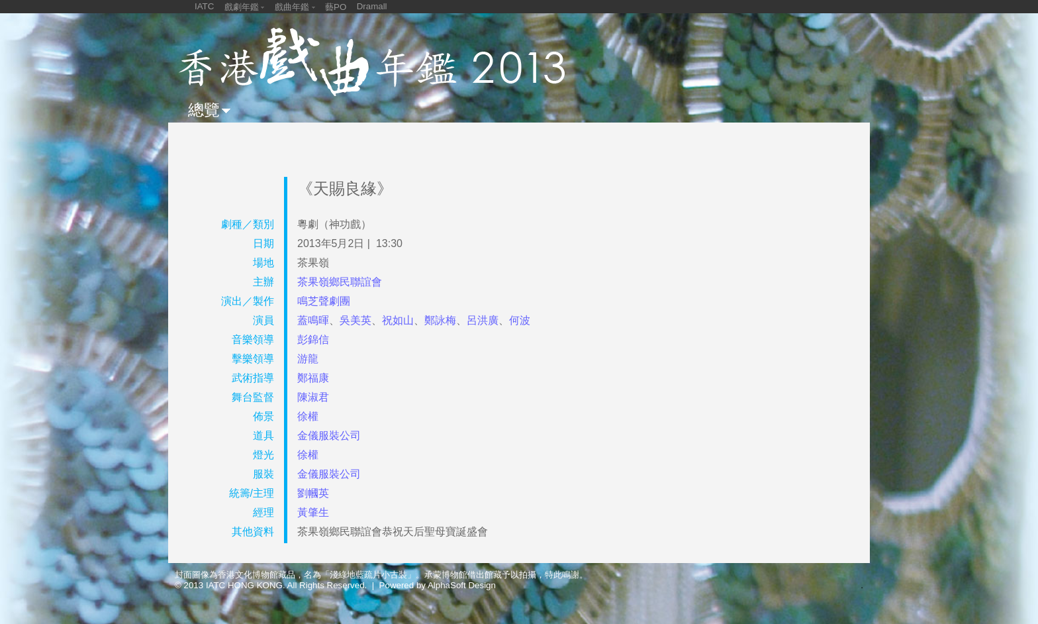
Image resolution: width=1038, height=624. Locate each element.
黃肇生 (313, 512)
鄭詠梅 (440, 320)
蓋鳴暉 (313, 320)
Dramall (372, 6)
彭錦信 (313, 339)
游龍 (307, 358)
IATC (204, 6)
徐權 (307, 416)
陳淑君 (313, 397)
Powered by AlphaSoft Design (437, 585)
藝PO (335, 7)
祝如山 (398, 320)
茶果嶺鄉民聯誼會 (339, 281)
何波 (519, 320)
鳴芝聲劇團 (323, 301)
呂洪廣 (482, 320)
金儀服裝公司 (329, 435)
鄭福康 (313, 378)
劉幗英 (313, 493)
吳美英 (355, 320)
